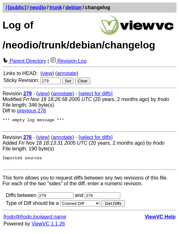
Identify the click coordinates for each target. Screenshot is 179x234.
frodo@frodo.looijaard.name (34, 220)
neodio (38, 7)
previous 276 (31, 110)
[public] (17, 7)
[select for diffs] (95, 93)
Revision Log (68, 61)
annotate (66, 73)
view (47, 73)
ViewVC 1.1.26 (48, 227)
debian (73, 7)
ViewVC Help (160, 220)
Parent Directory (24, 61)
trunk (56, 7)
